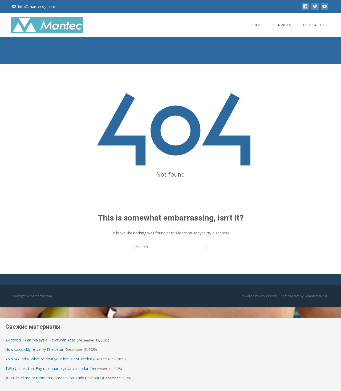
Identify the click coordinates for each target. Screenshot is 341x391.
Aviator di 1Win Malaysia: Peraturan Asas (40, 340)
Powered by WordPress (259, 296)
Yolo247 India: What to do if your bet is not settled (48, 358)
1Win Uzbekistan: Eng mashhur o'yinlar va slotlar (46, 368)
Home (255, 29)
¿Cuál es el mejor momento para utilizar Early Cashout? (53, 377)
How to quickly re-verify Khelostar (34, 349)
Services (282, 29)
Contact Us (315, 29)
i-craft (295, 296)
